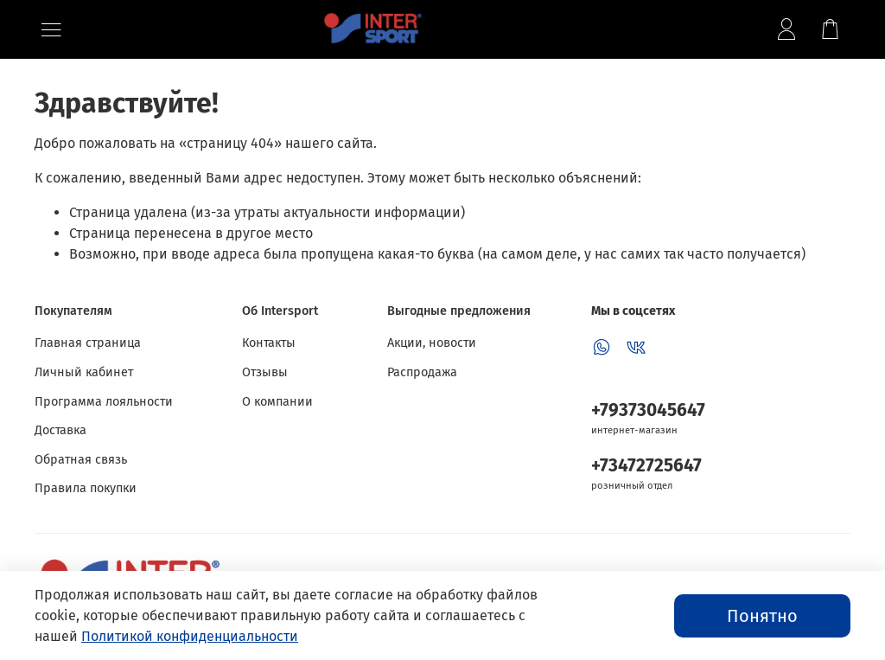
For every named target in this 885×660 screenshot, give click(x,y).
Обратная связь (81, 459)
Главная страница (88, 343)
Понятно (762, 616)
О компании (277, 401)
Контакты (269, 343)
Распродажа (422, 372)
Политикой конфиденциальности (189, 636)
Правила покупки (86, 488)
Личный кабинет (84, 372)
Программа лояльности (104, 401)
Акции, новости (431, 343)
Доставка (60, 430)
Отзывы (265, 372)
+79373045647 (648, 410)
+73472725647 (646, 466)
